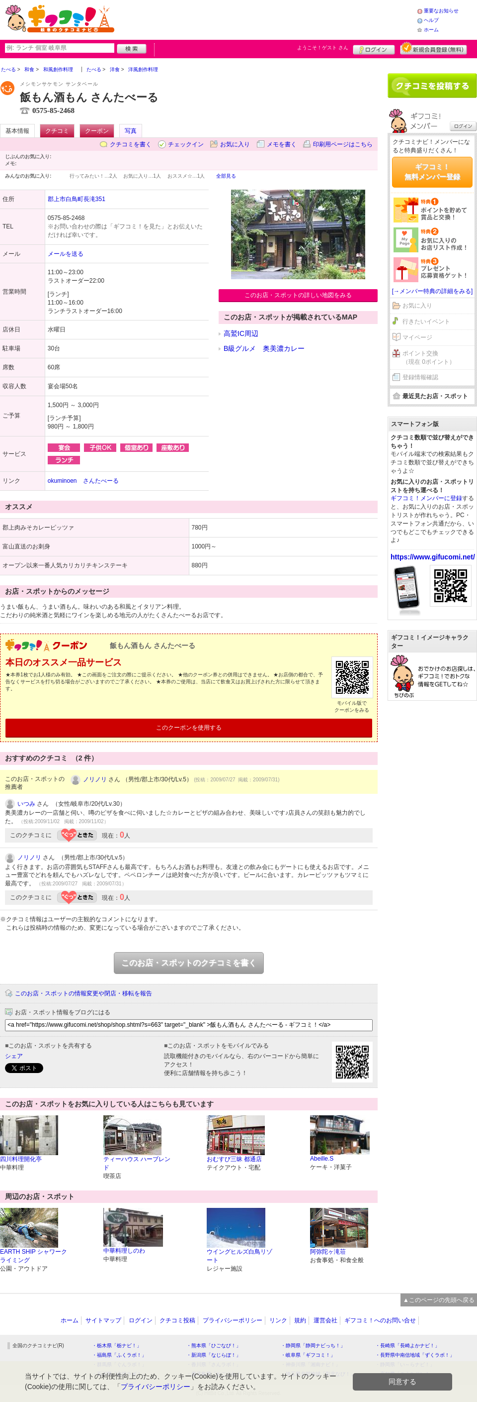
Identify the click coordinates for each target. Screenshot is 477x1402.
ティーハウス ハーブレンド (136, 1163)
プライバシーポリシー (232, 1320)
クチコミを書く (131, 144)
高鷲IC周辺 (241, 333)
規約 (300, 1320)
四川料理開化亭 (21, 1159)
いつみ (26, 803)
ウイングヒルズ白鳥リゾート (239, 1256)
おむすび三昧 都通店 (234, 1159)
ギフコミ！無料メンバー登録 (432, 172)
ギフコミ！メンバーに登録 (426, 498)
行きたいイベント (426, 321)
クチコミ (57, 130)
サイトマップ (103, 1320)
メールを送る (65, 253)
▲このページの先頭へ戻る (439, 1299)
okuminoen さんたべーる (83, 480)
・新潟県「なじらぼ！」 (213, 1355)
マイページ (417, 337)
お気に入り (235, 144)
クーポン (97, 130)
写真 (131, 130)
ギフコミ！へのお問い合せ (380, 1320)
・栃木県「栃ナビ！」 (117, 1345)
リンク (278, 1320)
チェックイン (186, 144)
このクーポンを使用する (189, 727)
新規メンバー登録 (433, 48)
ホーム (431, 29)
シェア (14, 1056)
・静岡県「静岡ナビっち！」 (313, 1345)
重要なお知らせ (441, 10)
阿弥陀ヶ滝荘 (328, 1251)
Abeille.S (321, 1158)
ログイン (374, 48)
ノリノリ (95, 779)
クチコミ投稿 (177, 1320)
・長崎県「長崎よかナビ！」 (407, 1345)
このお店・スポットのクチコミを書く (188, 963)
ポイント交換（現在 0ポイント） (428, 357)
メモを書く (282, 144)
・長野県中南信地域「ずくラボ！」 (415, 1355)
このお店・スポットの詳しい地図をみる (298, 295)
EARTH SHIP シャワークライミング (33, 1256)
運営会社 (325, 1320)
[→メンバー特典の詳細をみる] (432, 291)
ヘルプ (431, 20)
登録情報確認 (420, 377)
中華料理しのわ (124, 1250)
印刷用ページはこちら (343, 144)
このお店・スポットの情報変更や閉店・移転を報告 (83, 993)
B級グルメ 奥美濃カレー (264, 348)
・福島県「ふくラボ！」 (119, 1355)
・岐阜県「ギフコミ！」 (308, 1355)
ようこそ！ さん (322, 47)
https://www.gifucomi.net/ (433, 557)
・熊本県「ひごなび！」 (213, 1345)
